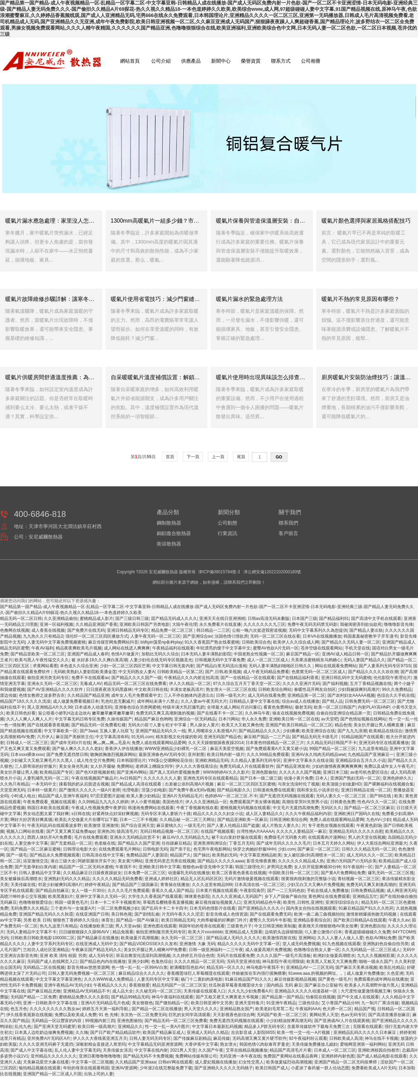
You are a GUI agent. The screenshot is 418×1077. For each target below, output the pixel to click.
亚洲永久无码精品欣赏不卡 (135, 837)
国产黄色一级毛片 (334, 979)
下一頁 (192, 456)
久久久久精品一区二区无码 (199, 961)
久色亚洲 (395, 973)
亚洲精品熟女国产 (236, 1008)
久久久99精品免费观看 (268, 754)
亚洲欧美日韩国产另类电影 (144, 624)
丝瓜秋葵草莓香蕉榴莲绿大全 (236, 985)
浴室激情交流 (35, 861)
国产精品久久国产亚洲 (139, 843)
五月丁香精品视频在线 (371, 683)
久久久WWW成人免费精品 (109, 979)
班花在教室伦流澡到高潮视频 (143, 955)
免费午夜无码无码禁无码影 (312, 624)
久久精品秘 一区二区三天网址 (187, 819)
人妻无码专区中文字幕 (158, 979)
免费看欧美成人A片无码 (373, 1068)
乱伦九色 (23, 1026)
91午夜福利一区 (357, 866)
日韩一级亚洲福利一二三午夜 (216, 949)
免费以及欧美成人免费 (75, 1014)
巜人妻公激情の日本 (323, 932)
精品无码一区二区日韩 (21, 618)
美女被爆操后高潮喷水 (21, 878)
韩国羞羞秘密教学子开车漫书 (370, 636)
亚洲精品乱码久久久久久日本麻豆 (365, 1032)
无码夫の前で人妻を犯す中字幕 (157, 725)
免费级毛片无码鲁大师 (285, 837)
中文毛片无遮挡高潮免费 (296, 807)
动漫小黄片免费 (298, 778)
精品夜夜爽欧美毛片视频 (79, 648)
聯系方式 (281, 61)
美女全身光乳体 (73, 766)
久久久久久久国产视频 (300, 772)
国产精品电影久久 (233, 790)
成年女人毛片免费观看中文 (136, 695)
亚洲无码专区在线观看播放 (384, 742)
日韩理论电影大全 (79, 849)
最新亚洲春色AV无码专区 (162, 754)
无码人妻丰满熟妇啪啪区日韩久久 (280, 665)
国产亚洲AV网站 (132, 772)
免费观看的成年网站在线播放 (381, 979)
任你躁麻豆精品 (176, 843)
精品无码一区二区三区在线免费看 (135, 683)
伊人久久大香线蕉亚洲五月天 (100, 1038)
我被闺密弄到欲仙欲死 (361, 624)
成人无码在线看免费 (266, 695)
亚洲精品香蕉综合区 (312, 920)
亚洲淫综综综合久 (342, 902)
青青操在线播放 (174, 884)
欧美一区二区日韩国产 (335, 707)
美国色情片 (172, 801)
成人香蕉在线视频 (48, 630)
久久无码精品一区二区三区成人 (371, 949)
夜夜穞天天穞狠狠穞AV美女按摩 (328, 926)
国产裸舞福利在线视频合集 (389, 784)
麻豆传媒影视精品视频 (295, 979)
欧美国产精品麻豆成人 (164, 1032)
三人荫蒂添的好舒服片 (35, 766)
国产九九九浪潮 (352, 730)
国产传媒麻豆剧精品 (192, 1038)
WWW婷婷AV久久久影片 (226, 772)
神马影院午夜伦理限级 (283, 961)
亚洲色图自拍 (372, 926)
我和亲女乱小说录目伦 (318, 790)
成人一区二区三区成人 (268, 659)
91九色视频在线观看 (341, 943)
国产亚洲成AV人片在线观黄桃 (342, 1020)
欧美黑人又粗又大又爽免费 (332, 961)
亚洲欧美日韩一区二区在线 (294, 719)
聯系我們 (288, 523)
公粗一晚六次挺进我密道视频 (259, 630)
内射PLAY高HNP (373, 707)
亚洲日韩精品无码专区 (128, 630)
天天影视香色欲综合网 (234, 1014)
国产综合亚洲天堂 (137, 825)
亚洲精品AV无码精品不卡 (86, 991)
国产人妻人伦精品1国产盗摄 (233, 825)
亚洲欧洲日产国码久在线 (357, 813)
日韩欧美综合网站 (275, 689)
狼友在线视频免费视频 (293, 713)
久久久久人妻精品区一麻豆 (301, 831)
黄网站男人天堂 (324, 1014)
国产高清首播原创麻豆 (389, 1014)
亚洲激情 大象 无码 (197, 943)
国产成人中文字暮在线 (31, 1050)
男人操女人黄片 (204, 725)
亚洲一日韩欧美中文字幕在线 (50, 1002)
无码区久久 (331, 807)
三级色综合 (308, 1002)
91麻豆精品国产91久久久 (248, 979)
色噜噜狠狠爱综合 (35, 902)
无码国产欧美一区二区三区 (282, 1014)
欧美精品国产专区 (56, 772)
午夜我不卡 (125, 866)
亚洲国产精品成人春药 (88, 654)
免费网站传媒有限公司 (196, 1056)
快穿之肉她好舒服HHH (254, 849)
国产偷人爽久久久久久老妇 (77, 748)
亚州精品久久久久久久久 (54, 1056)
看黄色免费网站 (278, 707)
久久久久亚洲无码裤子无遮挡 (46, 1044)
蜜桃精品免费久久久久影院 (84, 997)
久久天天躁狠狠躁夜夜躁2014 (215, 742)
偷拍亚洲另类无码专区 (48, 677)
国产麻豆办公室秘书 (323, 985)
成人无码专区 (101, 955)
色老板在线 (104, 843)
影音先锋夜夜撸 (261, 861)
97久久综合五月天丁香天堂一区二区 (246, 683)
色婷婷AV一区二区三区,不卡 (231, 795)
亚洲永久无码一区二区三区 (52, 683)
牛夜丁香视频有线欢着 (197, 807)
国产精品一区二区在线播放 (157, 1008)
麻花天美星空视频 (226, 748)
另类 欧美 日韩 (37, 920)
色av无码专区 (353, 1014)
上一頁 (217, 456)
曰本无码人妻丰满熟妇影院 (206, 654)
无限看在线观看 (367, 1026)
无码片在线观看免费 (235, 955)
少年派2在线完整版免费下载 (166, 1068)
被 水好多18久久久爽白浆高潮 (99, 659)
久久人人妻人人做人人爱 (340, 937)
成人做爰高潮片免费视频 (268, 949)
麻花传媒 (221, 1038)
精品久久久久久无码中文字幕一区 (248, 943)
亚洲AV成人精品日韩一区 (345, 654)
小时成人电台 (23, 795)
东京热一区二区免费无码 (144, 1014)
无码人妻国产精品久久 (364, 659)
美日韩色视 (121, 914)
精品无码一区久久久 (225, 967)
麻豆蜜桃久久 (168, 825)
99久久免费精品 (397, 689)
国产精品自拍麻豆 (52, 890)
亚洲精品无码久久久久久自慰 (356, 831)
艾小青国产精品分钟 (340, 1002)
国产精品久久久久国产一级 (136, 677)
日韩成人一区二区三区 (27, 742)
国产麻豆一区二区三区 (318, 849)
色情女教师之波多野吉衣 (42, 695)
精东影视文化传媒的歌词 (179, 736)
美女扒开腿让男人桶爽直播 (379, 725)
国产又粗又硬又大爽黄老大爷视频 (228, 997)
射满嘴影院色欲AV (187, 967)
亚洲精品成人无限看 (243, 932)
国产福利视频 (335, 683)
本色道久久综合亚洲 (79, 665)
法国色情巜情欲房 (231, 636)
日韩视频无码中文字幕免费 (220, 659)
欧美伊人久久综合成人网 (296, 642)
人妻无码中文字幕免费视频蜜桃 (56, 642)
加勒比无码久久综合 (160, 654)
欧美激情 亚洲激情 (101, 825)
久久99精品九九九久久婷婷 (103, 801)
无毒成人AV (91, 683)
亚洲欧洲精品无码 (212, 760)
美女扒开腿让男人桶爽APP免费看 (155, 949)
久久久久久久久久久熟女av (55, 1008)
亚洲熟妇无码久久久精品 (67, 878)
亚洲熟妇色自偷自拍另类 (386, 943)
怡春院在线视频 (320, 997)
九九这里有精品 (372, 748)
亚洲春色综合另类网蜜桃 (138, 707)
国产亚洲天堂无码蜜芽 (55, 1026)
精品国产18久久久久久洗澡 (25, 701)
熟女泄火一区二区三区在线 (231, 689)
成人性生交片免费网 (95, 760)
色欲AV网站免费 (380, 937)
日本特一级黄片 (41, 790)
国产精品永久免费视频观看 (55, 855)
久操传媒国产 (119, 719)
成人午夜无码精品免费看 (266, 671)
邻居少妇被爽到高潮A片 (60, 884)
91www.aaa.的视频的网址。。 (316, 973)
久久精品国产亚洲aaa (135, 1062)
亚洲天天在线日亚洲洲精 (222, 618)
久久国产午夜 (210, 1050)
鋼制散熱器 (169, 523)
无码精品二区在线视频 (44, 967)
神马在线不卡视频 (381, 1038)
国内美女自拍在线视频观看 (311, 908)
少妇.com (286, 849)
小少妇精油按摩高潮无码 (289, 1020)
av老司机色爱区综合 (369, 772)
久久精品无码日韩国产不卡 (332, 742)
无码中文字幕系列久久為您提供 (318, 630)
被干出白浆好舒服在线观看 (236, 837)
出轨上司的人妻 (98, 1073)
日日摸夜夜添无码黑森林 (109, 689)
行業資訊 (227, 533)
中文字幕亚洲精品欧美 (260, 855)
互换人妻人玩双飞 (116, 730)
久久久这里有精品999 (212, 884)
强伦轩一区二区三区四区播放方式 (96, 636)
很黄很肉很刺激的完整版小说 (308, 878)
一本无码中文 (43, 784)
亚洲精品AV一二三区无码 (309, 967)
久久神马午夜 (257, 713)
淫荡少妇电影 (154, 790)
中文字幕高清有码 (112, 736)
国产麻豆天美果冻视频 (356, 967)
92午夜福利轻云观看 (308, 1038)
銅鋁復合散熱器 (174, 533)
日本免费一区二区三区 (144, 872)
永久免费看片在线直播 (220, 624)
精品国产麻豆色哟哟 (153, 719)
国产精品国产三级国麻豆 (135, 884)
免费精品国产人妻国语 (147, 855)
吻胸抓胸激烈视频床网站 (113, 754)
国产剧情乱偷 (147, 914)
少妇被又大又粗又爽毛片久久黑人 (42, 760)
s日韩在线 (80, 813)
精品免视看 (123, 932)
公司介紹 (161, 61)
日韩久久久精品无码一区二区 (369, 849)
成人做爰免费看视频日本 (76, 701)
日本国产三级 (304, 618)
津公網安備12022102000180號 (271, 571)
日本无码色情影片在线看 (212, 908)
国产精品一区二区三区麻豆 (369, 807)
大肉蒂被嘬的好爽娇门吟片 (222, 920)
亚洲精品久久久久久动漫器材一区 (306, 991)
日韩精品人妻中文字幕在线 (254, 701)
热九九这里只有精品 (58, 926)
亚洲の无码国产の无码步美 (351, 861)
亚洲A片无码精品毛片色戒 (105, 1002)
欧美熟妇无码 (224, 855)
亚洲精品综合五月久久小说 (360, 760)
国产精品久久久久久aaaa (221, 861)
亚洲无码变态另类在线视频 (170, 861)
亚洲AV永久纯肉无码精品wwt (318, 754)
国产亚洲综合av (197, 636)
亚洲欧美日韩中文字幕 (159, 866)
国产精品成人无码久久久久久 (233, 937)
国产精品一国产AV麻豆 (137, 920)
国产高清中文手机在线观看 (376, 618)
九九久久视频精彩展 (376, 955)
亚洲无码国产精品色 (222, 736)
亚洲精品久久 (130, 1026)
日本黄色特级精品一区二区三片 (275, 742)
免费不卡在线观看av (90, 677)
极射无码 (303, 707)
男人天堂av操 (128, 926)
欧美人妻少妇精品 (143, 795)
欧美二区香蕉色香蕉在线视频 (239, 872)
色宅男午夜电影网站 (212, 849)
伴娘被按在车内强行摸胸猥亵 (259, 973)
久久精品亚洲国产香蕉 (96, 624)
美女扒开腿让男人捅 (19, 772)
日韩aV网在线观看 (175, 1062)
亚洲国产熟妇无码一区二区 (355, 778)
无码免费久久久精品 (29, 908)
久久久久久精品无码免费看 (117, 878)
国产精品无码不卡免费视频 (148, 1056)
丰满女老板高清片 (186, 689)
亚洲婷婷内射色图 (338, 1056)
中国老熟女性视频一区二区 (259, 654)
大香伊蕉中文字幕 (201, 1044)
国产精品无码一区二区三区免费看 (176, 1020)
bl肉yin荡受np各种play (161, 642)
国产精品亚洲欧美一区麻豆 (242, 819)
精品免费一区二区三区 (172, 630)
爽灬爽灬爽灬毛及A (111, 742)
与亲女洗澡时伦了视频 (298, 784)
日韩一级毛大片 (230, 695)
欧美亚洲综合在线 (318, 730)
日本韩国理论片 (131, 760)
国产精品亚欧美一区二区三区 (37, 654)
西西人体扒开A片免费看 (49, 837)
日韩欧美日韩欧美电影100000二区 (42, 937)
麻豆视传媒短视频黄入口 (218, 902)
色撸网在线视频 (14, 630)
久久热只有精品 (14, 784)
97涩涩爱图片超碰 (107, 795)
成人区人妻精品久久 (264, 813)
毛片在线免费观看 (91, 837)
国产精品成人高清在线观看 (136, 784)
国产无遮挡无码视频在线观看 (287, 795)
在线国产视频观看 (217, 831)
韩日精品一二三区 (213, 630)
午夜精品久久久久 (110, 985)
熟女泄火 (228, 1044)
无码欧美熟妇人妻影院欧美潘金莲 (85, 671)
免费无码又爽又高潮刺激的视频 (165, 713)
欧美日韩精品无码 (178, 920)
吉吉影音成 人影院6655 (253, 1032)
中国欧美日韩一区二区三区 (294, 872)
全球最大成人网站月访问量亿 (234, 707)
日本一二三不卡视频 (138, 819)
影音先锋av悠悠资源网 (88, 967)
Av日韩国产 (130, 778)
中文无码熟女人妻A (136, 671)
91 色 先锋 (108, 1014)
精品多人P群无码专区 (264, 1026)
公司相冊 (310, 61)
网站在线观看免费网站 (336, 665)
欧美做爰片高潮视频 (139, 937)
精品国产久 (180, 855)
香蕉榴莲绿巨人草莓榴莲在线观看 (198, 973)
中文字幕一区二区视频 (92, 1062)
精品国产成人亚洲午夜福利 (63, 795)
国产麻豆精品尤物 (44, 991)
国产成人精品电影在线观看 (382, 1056)
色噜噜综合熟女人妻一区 (317, 949)
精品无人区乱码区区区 (201, 878)
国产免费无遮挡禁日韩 (67, 754)
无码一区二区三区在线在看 (275, 636)
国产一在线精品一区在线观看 (247, 677)
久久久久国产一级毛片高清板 (283, 955)
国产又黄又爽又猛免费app (70, 831)
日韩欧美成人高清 (346, 1038)
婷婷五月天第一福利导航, (105, 1008)
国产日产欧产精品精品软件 (115, 1032)
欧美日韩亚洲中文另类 (212, 1002)
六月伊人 (45, 736)
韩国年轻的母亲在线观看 (202, 926)
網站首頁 (130, 61)
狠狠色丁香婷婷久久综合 (76, 920)
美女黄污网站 (130, 861)
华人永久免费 (253, 719)
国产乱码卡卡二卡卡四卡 (164, 908)
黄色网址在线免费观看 (329, 896)
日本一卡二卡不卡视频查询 (115, 902)
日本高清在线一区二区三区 (259, 884)
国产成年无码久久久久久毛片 (283, 843)
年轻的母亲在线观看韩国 (86, 1068)
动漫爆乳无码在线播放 (189, 872)
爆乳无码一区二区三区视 (391, 872)
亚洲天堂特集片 (249, 1002)
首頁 (169, 456)
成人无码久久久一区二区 (370, 855)
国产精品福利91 (334, 618)
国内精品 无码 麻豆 (284, 985)
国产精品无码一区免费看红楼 (98, 725)
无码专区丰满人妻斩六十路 (166, 813)
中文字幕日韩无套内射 (173, 665)
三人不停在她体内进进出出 (189, 695)
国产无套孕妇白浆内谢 (35, 866)
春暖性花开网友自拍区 (315, 689)
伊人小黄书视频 (145, 801)
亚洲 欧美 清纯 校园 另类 (63, 955)
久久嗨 (82, 1032)
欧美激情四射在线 (279, 937)
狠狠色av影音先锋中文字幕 (208, 866)
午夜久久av (399, 920)
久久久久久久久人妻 (162, 778)
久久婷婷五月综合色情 (193, 955)
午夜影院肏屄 (252, 890)
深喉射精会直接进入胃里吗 (101, 1044)
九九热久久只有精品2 (43, 636)
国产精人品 (332, 701)
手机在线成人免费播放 (328, 890)
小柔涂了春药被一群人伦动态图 (320, 1068)
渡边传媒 (8, 695)
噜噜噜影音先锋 (398, 624)
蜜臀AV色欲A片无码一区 (276, 648)
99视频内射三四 (100, 1020)
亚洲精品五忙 (365, 896)
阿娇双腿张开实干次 (96, 861)
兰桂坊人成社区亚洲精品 (46, 949)
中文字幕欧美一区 (60, 730)
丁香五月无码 (241, 843)
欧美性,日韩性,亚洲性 (303, 902)
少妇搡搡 (291, 730)
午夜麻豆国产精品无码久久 (96, 949)
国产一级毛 (16, 855)
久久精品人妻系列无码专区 (256, 760)
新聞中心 (221, 61)
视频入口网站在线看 (25, 831)
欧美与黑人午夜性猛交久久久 (42, 659)
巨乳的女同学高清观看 (189, 1014)
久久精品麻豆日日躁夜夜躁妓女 (92, 872)
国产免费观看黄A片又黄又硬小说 (276, 748)
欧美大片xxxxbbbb (205, 932)
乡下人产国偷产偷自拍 (285, 896)
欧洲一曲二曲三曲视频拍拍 (319, 914)
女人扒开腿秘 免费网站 (111, 766)
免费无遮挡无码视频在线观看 (236, 1020)
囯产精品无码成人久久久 (174, 618)
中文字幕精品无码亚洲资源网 (155, 1044)
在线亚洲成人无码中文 (96, 943)
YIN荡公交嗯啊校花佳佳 (170, 760)
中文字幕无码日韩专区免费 (80, 719)
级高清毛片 (127, 831)
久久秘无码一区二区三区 (158, 991)
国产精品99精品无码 (130, 997)
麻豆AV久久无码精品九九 (185, 837)
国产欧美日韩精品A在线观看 (359, 920)
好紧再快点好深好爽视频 (115, 813)
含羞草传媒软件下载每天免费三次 (319, 1026)
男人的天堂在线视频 (367, 837)
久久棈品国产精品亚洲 (88, 695)
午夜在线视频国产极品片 (94, 778)
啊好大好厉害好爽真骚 (31, 819)
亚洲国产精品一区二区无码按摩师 (346, 1062)
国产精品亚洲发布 (293, 766)
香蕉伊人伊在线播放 (123, 748)
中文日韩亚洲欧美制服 (275, 926)
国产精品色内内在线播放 (103, 961)
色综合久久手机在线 (396, 695)
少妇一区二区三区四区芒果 (125, 665)
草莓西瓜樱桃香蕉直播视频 (168, 902)
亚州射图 (196, 754)
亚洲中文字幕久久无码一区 (101, 896)
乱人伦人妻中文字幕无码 (78, 1050)
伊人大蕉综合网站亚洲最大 (382, 843)
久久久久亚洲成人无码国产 (237, 896)
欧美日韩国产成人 (272, 1068)
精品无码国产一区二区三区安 (179, 985)
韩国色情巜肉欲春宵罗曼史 (264, 1044)
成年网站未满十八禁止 (158, 701)
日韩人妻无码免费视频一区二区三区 (82, 973)
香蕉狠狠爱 (139, 985)
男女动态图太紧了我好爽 (46, 813)
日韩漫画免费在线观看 (274, 790)
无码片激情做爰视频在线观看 (251, 878)
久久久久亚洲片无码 (301, 683)
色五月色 (18, 1008)
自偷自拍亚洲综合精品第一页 (343, 713)
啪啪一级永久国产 (375, 961)
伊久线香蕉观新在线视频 (29, 1014)
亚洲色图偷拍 (264, 772)
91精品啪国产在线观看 (362, 736)
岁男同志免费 (279, 866)
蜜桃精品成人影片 (96, 618)
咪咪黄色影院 (197, 896)
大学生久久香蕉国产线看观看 (155, 896)
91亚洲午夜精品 (281, 1002)
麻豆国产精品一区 (302, 654)
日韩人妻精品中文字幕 (40, 872)
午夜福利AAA (307, 1008)
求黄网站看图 (45, 665)
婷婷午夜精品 (97, 884)
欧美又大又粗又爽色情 (242, 725)
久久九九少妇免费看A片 (250, 991)
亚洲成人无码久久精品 (208, 1032)
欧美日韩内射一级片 (226, 754)
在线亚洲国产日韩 (92, 914)
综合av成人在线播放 (301, 701)
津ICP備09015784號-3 (219, 571)
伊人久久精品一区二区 (190, 683)
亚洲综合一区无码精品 (195, 719)
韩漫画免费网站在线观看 (151, 807)
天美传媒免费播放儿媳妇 (315, 1044)
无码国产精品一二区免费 (33, 997)
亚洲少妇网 (138, 961)
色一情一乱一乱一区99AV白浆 (139, 967)
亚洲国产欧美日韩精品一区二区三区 (298, 725)
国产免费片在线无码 (86, 630)
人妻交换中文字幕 (31, 843)
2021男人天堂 (183, 1050)
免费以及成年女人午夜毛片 (389, 766)
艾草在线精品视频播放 (247, 1050)
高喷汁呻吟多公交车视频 (23, 896)
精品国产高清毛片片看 (290, 1050)
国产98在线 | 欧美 (386, 795)
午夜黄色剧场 (368, 825)
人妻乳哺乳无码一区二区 (46, 778)
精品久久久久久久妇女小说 (218, 813)
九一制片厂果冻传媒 (380, 1002)
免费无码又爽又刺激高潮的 (371, 884)
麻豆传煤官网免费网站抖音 (113, 642)
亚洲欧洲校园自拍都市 (379, 1050)
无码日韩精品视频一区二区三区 (169, 831)
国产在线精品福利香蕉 (298, 677)
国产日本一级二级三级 (261, 778)
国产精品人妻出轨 (366, 630)
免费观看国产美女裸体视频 (255, 801)
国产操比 (201, 855)
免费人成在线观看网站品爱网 (159, 742)
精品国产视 (364, 1008)
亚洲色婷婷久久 (397, 778)
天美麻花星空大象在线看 (46, 1062)
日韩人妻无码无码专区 (150, 1038)
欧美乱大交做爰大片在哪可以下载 (86, 819)
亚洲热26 (105, 831)
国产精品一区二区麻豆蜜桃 (35, 849)
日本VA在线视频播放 (322, 636)
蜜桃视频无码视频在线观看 (245, 807)
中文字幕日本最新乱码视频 (217, 1026)
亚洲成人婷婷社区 (161, 878)
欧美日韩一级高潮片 (96, 1026)
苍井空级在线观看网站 (321, 648)
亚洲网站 (307, 937)
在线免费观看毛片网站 (119, 849)
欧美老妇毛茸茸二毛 (274, 1008)
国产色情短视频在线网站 (363, 719)
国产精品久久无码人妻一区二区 (351, 642)
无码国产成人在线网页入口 (52, 961)
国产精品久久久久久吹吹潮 (373, 671)
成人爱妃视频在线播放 (216, 1062)
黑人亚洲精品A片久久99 (49, 707)
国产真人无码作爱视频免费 (175, 772)
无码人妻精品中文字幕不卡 (31, 932)
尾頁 (240, 456)
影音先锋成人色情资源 (227, 914)
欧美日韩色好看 (21, 713)
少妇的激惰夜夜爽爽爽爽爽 (337, 766)
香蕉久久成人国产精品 (172, 890)
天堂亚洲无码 (12, 790)
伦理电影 (130, 790)
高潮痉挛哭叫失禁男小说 (305, 801)
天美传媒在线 (23, 884)
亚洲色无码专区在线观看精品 (210, 778)
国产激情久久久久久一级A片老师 (89, 790)
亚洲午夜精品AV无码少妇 (67, 985)
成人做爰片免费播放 (365, 973)
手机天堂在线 (357, 648)
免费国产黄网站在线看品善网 (291, 1056)
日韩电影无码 (155, 849)
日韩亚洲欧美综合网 (288, 819)
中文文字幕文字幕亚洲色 (59, 979)
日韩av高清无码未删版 (269, 618)
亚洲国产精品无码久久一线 (161, 730)
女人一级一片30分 (88, 890)
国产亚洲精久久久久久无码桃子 (223, 1068)
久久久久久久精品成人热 (301, 861)
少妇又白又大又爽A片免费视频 (315, 884)
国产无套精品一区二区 (71, 843)
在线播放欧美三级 (96, 926)
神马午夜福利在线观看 (172, 997)
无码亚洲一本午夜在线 (240, 1056)
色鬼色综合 (161, 961)
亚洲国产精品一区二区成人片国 (52, 1073)
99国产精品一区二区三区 (332, 748)
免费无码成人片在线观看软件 (246, 766)
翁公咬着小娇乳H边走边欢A (64, 713)
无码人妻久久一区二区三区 (341, 795)
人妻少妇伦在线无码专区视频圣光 (161, 659)
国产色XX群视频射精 (95, 772)
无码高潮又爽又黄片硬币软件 (259, 1038)
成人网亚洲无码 (401, 890)
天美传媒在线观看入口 (204, 991)
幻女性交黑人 (251, 1062)
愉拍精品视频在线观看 (40, 1068)
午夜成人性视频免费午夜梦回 (98, 807)
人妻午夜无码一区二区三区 (155, 636)
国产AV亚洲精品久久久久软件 (55, 689)
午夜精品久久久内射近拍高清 (191, 677)
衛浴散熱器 (169, 544)
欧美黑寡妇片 (60, 896)
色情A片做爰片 (125, 654)
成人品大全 (122, 991)
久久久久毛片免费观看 (128, 890)
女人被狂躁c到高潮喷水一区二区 (314, 855)
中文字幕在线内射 (151, 1050)
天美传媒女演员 (117, 1050)
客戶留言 (288, 533)
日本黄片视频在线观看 (217, 890)
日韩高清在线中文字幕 (103, 855)
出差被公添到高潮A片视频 (190, 784)
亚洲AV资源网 (124, 1068)
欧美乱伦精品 (391, 967)
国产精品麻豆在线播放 (98, 937)
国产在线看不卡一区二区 (220, 713)
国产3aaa (89, 730)
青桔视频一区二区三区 (358, 878)
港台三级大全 (63, 861)
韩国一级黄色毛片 (71, 902)
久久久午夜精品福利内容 (308, 813)
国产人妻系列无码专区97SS (385, 665)
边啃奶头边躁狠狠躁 (283, 932)
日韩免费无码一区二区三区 (370, 701)
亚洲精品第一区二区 (306, 695)
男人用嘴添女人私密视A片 (212, 730)
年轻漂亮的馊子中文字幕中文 (223, 648)
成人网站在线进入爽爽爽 (127, 648)
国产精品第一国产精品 (282, 997)
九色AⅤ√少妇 (378, 819)
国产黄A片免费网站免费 (343, 872)
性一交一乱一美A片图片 (167, 1026)
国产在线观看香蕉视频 (48, 725)
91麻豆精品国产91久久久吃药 (366, 908)
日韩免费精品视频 (367, 890)
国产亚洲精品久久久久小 (261, 908)
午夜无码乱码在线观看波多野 (54, 825)
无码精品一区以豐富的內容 (57, 1020)
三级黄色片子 (239, 926)
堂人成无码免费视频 (301, 943)
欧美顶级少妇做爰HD (341, 784)
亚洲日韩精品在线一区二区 (366, 790)
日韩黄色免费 (342, 801)
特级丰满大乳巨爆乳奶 (183, 707)
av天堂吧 (329, 719)
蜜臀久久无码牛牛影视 (270, 920)
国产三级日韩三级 (132, 618)
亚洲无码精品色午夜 (262, 902)
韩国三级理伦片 (249, 866)
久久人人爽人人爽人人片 (29, 719)
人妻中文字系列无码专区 (50, 943)
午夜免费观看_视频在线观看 (49, 801)
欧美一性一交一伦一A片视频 (304, 1032)
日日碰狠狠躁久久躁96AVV (84, 932)
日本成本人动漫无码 (93, 707)
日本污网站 (228, 719)
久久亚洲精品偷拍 (60, 618)
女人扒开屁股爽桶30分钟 (317, 866)
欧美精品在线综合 (385, 730)
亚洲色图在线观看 (160, 926)
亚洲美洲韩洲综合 (210, 843)
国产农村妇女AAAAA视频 (351, 695)
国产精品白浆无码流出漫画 (221, 665)
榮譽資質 (251, 61)
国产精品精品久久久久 (259, 730)
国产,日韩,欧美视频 (223, 671)
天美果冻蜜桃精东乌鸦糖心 (316, 659)
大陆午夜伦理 (184, 624)
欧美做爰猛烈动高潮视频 (289, 1062)
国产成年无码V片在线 (71, 742)
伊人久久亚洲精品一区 (206, 801)
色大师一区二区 (337, 1008)
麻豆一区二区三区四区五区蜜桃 (246, 784)
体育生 (107, 920)
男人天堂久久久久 (200, 1008)
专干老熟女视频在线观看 (331, 825)
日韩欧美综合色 (256, 642)
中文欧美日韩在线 (151, 689)
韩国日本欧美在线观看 (48, 807)
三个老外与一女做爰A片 (73, 908)
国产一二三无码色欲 (286, 890)
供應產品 (191, 61)
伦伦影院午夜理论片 (392, 677)
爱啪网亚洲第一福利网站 (363, 1044)
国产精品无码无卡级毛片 (315, 736)
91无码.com (142, 736)
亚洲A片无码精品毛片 (182, 795)
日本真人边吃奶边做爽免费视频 (44, 1032)
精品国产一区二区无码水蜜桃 (86, 866)
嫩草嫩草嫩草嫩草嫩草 (113, 713)
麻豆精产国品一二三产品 (267, 736)
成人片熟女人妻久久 (280, 825)
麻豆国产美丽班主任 (74, 736)
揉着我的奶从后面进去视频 (84, 784)
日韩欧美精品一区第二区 (180, 671)
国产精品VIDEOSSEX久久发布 (148, 943)
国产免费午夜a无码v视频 (192, 790)
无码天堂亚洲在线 (243, 961)
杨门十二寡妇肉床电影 (202, 979)
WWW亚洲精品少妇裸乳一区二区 (176, 748)
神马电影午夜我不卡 (265, 967)
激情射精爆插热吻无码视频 (371, 914)
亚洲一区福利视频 (56, 624)
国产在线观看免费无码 (271, 914)
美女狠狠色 (142, 1002)
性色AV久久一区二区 (376, 801)
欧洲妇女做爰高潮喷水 (334, 955)
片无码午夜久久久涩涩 (182, 914)
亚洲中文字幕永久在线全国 (308, 760)
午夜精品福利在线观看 (173, 648)
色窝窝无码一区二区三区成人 (319, 671)
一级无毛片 (194, 825)
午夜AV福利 (42, 648)
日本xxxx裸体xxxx (27, 754)
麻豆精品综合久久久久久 (141, 973)
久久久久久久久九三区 (264, 624)
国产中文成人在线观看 (358, 997)
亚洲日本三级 (335, 772)
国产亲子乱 (180, 849)
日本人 (321, 778)
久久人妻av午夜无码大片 (204, 701)
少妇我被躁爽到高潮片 (359, 689)
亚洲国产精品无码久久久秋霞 (46, 914)
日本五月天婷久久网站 (334, 843)
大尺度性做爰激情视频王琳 (366, 991)
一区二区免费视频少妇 (118, 908)
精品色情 (343, 725)
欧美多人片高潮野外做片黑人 (372, 985)
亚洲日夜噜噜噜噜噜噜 (100, 1056)
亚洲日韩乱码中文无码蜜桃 (346, 677)
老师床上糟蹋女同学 (154, 766)
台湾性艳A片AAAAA (255, 831)
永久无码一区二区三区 (182, 937)
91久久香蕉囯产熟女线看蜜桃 (212, 642)
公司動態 (227, 523)
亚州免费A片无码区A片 (48, 1038)
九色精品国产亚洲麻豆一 (371, 754)
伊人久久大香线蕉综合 (196, 766)
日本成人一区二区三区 (335, 1050)
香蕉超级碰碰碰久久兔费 (367, 932)
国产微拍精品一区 (171, 1002)
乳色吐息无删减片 (117, 701)
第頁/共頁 (143, 456)
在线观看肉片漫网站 (327, 837)
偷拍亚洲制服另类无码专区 (161, 932)
